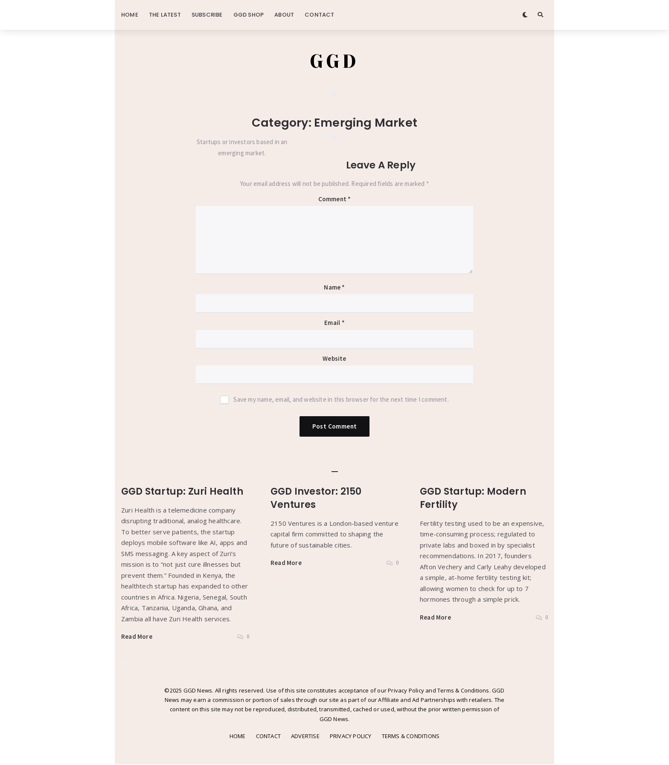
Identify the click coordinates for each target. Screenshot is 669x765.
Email (334, 323)
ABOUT (284, 15)
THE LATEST (165, 15)
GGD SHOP (248, 15)
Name (334, 288)
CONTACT (319, 15)
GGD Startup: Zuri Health (183, 492)
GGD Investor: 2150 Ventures (318, 498)
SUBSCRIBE (207, 15)
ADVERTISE (305, 737)
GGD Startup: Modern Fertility (474, 498)
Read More (136, 637)
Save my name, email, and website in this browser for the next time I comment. (340, 400)
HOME (129, 15)
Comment (334, 200)
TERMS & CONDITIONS (411, 737)
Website (334, 359)
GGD (334, 61)
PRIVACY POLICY (351, 737)
